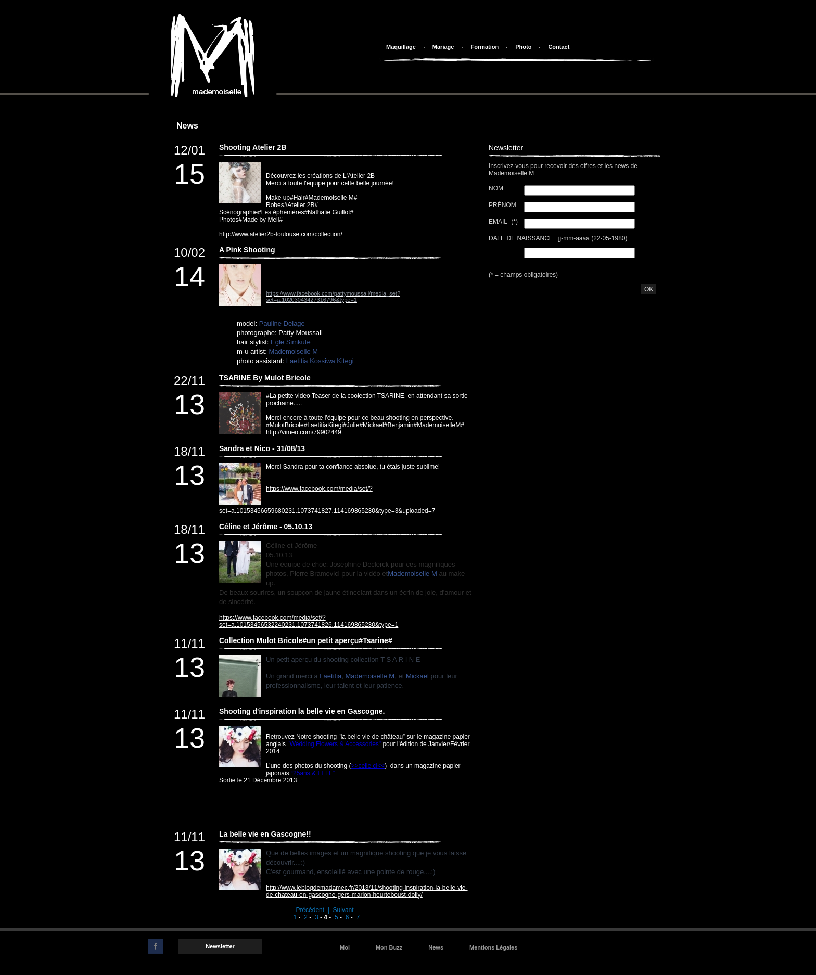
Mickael (417, 676)
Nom (497, 188)
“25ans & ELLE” (313, 773)
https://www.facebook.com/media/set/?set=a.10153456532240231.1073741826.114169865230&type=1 (308, 621)
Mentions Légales (493, 947)
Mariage (443, 47)
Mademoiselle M (293, 351)
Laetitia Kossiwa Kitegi (320, 361)
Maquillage (401, 47)
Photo (523, 47)
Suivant (343, 910)
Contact (558, 47)
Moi (345, 947)
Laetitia (330, 676)
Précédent (310, 910)
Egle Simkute (291, 342)
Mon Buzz (389, 947)
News (435, 947)
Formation (484, 47)
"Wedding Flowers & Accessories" (334, 744)
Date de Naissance (522, 238)
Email (499, 221)
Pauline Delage (282, 323)
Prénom (503, 205)
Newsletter (220, 946)
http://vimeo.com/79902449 (303, 432)
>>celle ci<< (368, 765)
